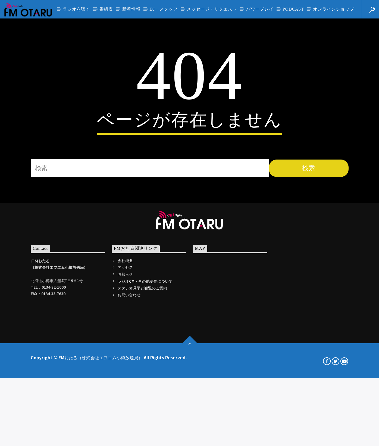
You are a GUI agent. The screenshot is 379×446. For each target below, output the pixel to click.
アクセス (125, 379)
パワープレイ (260, 9)
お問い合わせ (129, 407)
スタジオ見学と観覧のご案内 (142, 400)
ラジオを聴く (76, 9)
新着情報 (131, 9)
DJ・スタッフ (163, 9)
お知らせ (125, 386)
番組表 (106, 9)
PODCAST (293, 9)
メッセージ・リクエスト (212, 9)
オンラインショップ (333, 9)
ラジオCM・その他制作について (145, 393)
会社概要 (125, 372)
